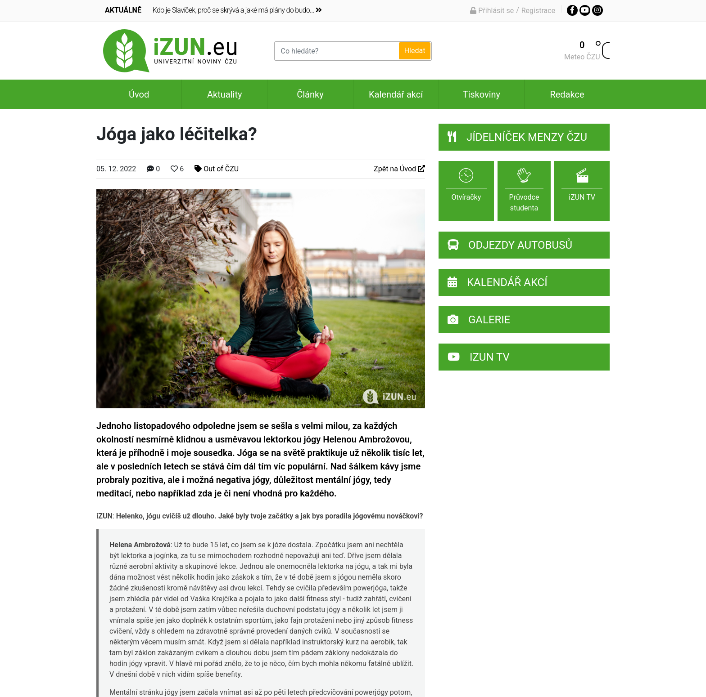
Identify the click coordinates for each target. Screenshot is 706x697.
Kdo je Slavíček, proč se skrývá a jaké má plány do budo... (237, 10)
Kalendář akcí (396, 94)
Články (310, 94)
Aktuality (224, 94)
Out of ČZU (217, 169)
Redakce (567, 94)
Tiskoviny (481, 94)
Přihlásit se (492, 10)
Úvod (139, 94)
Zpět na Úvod (399, 169)
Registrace (538, 10)
